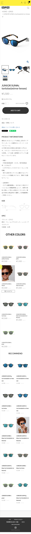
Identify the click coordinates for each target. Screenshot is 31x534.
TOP (10, 521)
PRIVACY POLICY (18, 521)
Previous (3, 40)
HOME (4, 11)
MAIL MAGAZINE (15, 526)
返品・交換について (8, 123)
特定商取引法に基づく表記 (12, 523)
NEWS (23, 523)
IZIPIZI (11, 11)
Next (27, 40)
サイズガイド (6, 119)
